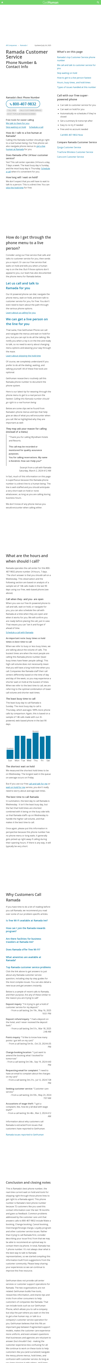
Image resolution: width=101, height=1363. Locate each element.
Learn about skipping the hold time (23, 355)
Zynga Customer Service (69, 147)
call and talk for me (38, 783)
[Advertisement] (28, 211)
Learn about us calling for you (21, 312)
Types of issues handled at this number (76, 87)
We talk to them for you (17, 123)
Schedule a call (36, 127)
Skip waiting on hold (16, 127)
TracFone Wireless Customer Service (75, 152)
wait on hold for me (15, 787)
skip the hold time (15, 187)
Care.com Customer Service (70, 156)
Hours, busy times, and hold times (73, 82)
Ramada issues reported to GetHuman (25, 1134)
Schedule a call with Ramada (19, 632)
